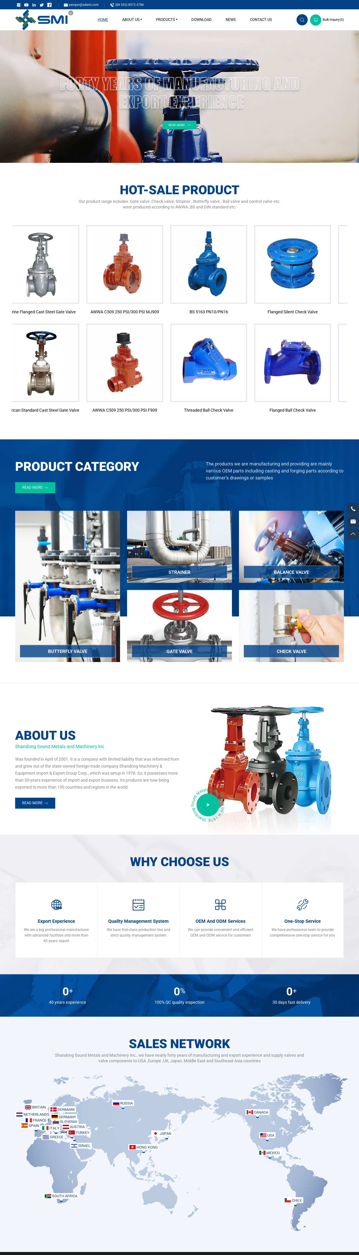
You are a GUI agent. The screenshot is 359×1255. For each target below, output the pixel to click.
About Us (131, 19)
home (103, 19)
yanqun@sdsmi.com (81, 5)
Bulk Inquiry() (327, 19)
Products (165, 19)
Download (201, 19)
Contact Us (261, 19)
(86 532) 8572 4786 (127, 5)
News (231, 19)
